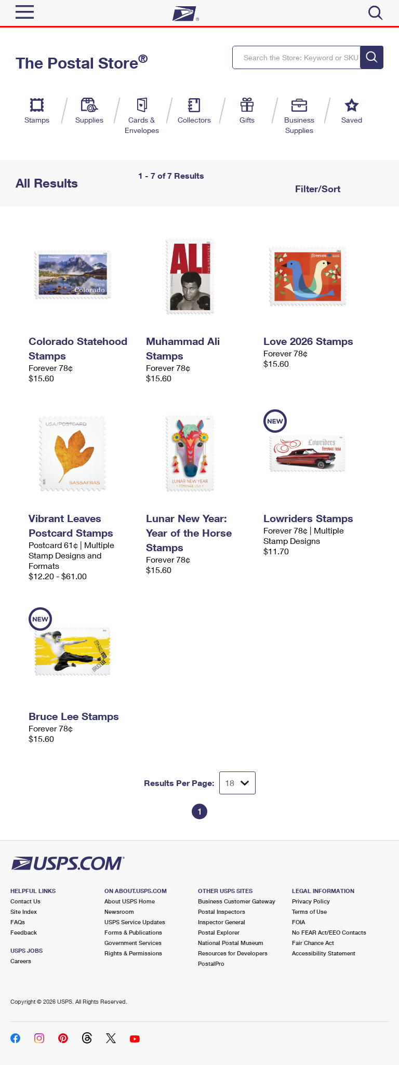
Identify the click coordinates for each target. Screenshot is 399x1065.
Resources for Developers (233, 953)
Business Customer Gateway (236, 901)
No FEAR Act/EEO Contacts (329, 932)
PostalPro (211, 963)
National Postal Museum (230, 942)
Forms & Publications (133, 932)
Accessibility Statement (323, 953)
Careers (20, 960)
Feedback (23, 932)
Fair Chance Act (313, 942)
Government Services (133, 942)
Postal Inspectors (221, 911)
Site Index (23, 911)
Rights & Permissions (133, 953)
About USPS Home (129, 901)
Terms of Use (309, 911)
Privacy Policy (311, 901)
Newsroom (119, 911)
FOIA (298, 921)
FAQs (17, 921)
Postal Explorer (219, 932)
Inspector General (221, 921)
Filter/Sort (316, 188)
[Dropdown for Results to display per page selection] (237, 782)
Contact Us (25, 901)
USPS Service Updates (134, 921)
